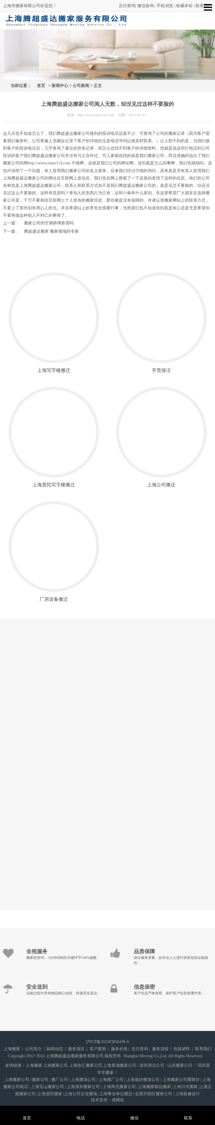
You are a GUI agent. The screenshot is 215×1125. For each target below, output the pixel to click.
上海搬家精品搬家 (154, 1086)
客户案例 (97, 1049)
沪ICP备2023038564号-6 (107, 1042)
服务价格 (119, 1049)
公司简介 (33, 1049)
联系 (188, 1110)
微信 (134, 1110)
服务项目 (76, 1049)
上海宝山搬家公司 (47, 1086)
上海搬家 (12, 1049)
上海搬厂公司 (111, 1079)
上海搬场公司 (83, 1079)
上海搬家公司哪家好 (181, 1079)
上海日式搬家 (185, 1086)
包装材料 (181, 1049)
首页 (38, 85)
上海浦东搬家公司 (83, 1086)
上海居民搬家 (50, 1094)
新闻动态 (54, 1049)
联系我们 (203, 1049)
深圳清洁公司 (151, 1065)
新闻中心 (60, 85)
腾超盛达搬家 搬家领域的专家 (51, 231)
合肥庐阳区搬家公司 (153, 1094)
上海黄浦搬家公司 (119, 1065)
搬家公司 (40, 1079)
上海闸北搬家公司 (119, 1086)
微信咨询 (145, 6)
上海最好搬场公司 (142, 1079)
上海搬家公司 (55, 1065)
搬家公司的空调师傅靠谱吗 (49, 223)
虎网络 (118, 1100)
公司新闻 (81, 85)
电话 (81, 1110)
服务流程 (160, 1049)
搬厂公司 (59, 1079)
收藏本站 (184, 6)
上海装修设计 (187, 1094)
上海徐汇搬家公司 (85, 1065)
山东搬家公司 (179, 1065)
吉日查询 (127, 6)
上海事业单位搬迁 (115, 1094)
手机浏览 (165, 6)
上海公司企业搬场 (80, 1094)
